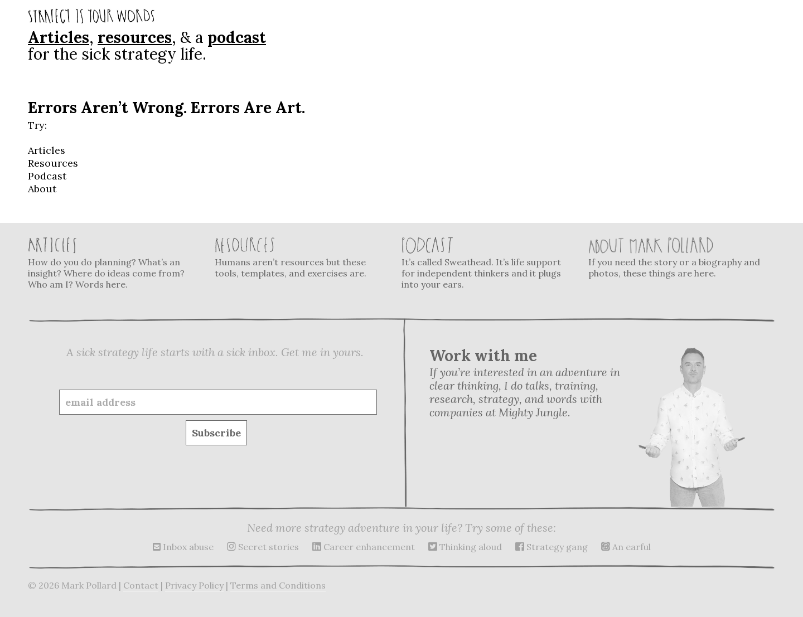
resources (135, 37)
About (42, 188)
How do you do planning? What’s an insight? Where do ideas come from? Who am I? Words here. (114, 263)
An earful (626, 546)
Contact (140, 585)
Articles (58, 37)
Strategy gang (551, 546)
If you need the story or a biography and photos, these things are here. (674, 258)
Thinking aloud (465, 546)
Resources (53, 163)
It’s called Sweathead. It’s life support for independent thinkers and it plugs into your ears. (488, 263)
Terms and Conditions (278, 585)
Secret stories (263, 546)
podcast (236, 37)
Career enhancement (363, 546)
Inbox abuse (183, 546)
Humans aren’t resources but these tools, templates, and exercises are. (301, 258)
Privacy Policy (194, 585)
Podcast (47, 175)
